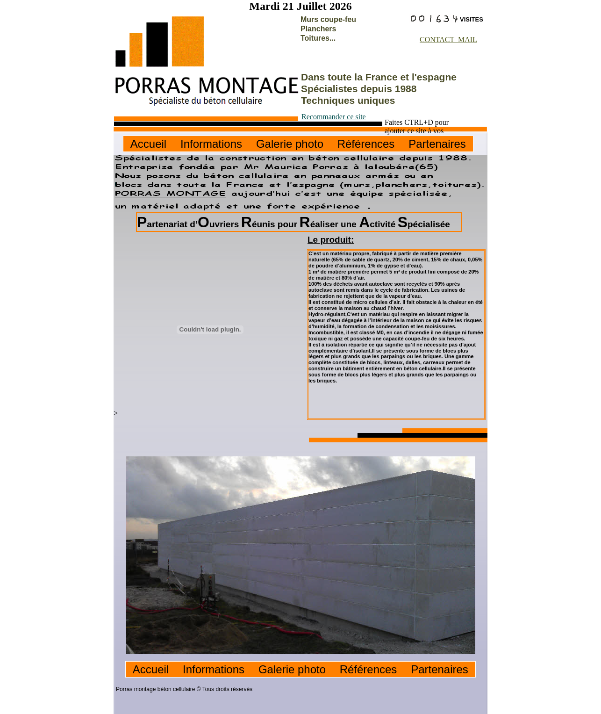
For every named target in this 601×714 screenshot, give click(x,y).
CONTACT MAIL (448, 39)
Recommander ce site (333, 117)
